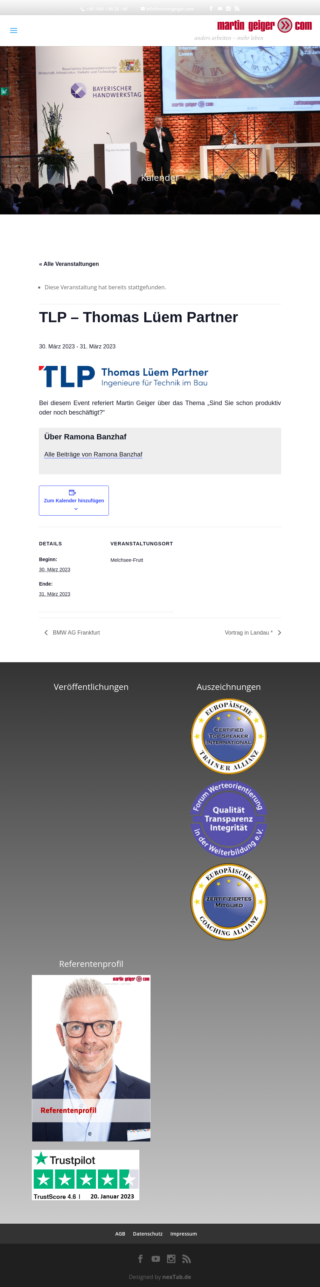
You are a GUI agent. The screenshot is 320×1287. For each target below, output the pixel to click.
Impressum (183, 1233)
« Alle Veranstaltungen (69, 264)
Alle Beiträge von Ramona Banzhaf (93, 454)
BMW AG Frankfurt (75, 633)
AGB (120, 1233)
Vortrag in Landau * (249, 633)
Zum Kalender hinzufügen (74, 500)
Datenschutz (148, 1233)
